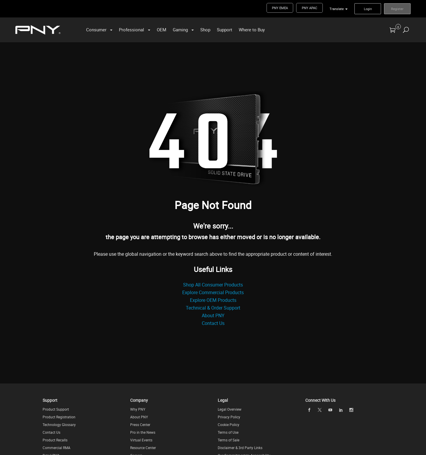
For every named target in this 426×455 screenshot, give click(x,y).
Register (397, 9)
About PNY (213, 315)
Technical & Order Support (213, 308)
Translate (337, 9)
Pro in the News (142, 432)
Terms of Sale (228, 440)
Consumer (96, 30)
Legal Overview (229, 409)
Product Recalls (55, 440)
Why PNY (137, 409)
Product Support (56, 409)
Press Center (140, 424)
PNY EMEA (280, 8)
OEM (161, 30)
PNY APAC (309, 8)
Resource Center (143, 447)
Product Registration (59, 416)
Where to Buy (252, 30)
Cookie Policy (228, 424)
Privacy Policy (229, 416)
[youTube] (330, 409)
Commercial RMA (56, 447)
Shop (205, 30)
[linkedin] (341, 409)
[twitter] (320, 409)
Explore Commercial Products (213, 292)
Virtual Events (141, 440)
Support (224, 30)
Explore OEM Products (213, 300)
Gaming (180, 30)
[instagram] (351, 409)
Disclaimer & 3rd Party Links (240, 447)
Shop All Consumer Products (213, 284)
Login (368, 9)
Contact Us (213, 323)
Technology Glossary (59, 424)
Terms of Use (228, 432)
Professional (131, 30)
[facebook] (309, 409)
